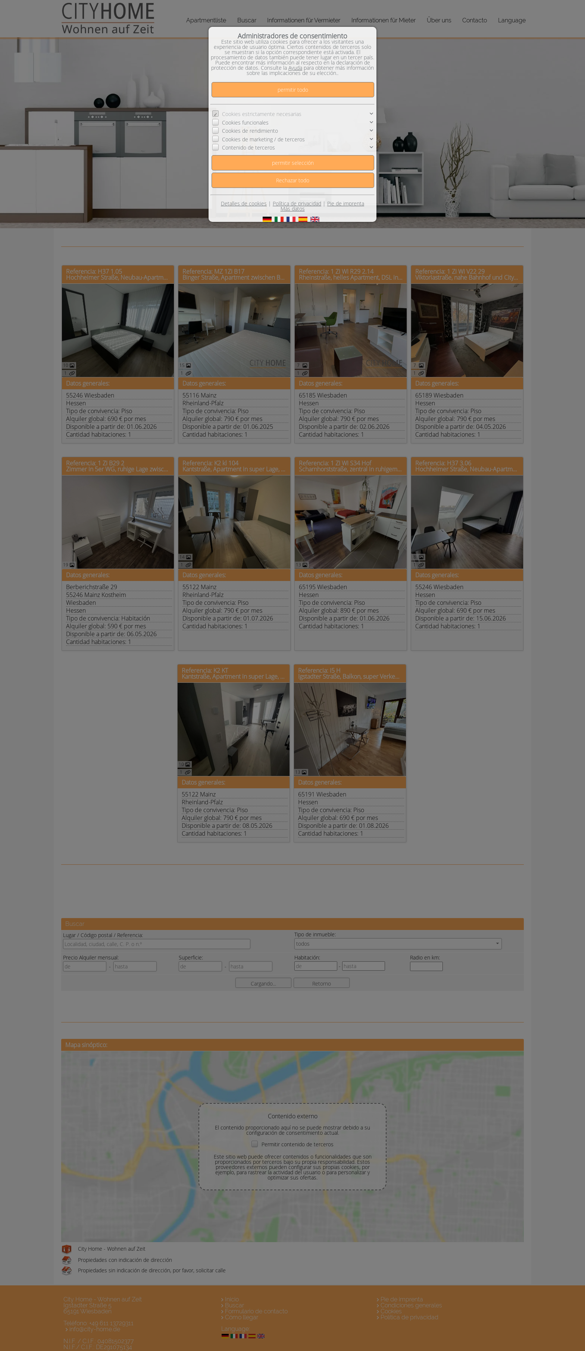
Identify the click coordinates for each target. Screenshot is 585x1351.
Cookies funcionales (245, 122)
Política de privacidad (297, 203)
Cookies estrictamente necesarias (261, 113)
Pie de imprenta (345, 203)
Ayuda (295, 67)
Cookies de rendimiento (250, 130)
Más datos (293, 208)
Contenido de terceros (248, 147)
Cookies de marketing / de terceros (263, 139)
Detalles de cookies (244, 203)
